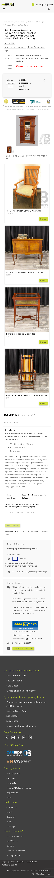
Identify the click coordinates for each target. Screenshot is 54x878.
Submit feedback (12, 525)
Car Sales (10, 778)
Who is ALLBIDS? (14, 836)
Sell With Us (12, 841)
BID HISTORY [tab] (28, 415)
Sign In (37, 4)
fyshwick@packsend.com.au (30, 638)
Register (48, 4)
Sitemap (10, 826)
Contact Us (11, 807)
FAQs (9, 797)
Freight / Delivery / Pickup (19, 788)
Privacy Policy (13, 855)
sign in (13, 531)
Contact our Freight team (23, 648)
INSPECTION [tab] (11, 422)
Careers (10, 846)
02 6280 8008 (25, 635)
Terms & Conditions (15, 850)
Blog (8, 821)
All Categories (13, 773)
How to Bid (11, 783)
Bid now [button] (43, 219)
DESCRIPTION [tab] (11, 415)
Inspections (12, 792)
